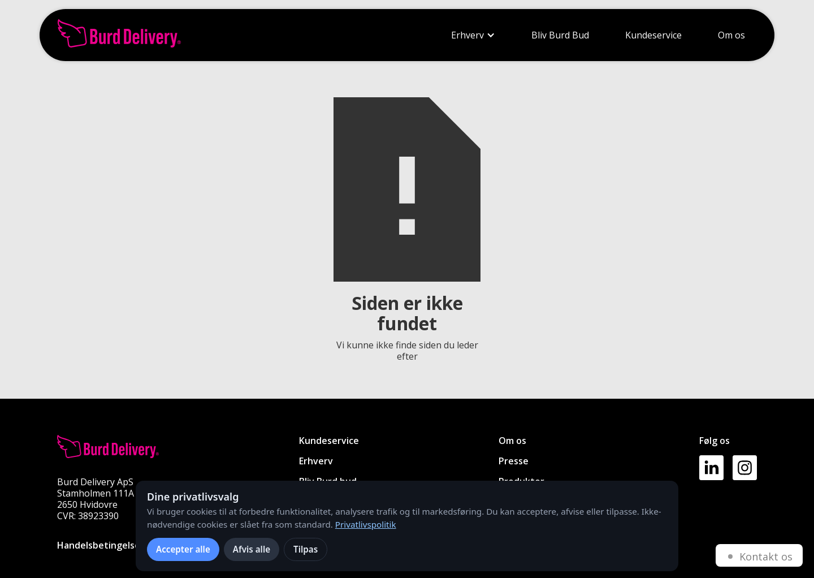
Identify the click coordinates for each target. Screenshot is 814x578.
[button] (473, 35)
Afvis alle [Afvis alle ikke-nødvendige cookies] (251, 549)
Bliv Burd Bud (560, 35)
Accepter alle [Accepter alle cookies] (183, 549)
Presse (514, 461)
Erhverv (467, 35)
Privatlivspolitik (365, 524)
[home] (119, 35)
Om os (731, 35)
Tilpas (305, 549)
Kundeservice (653, 35)
